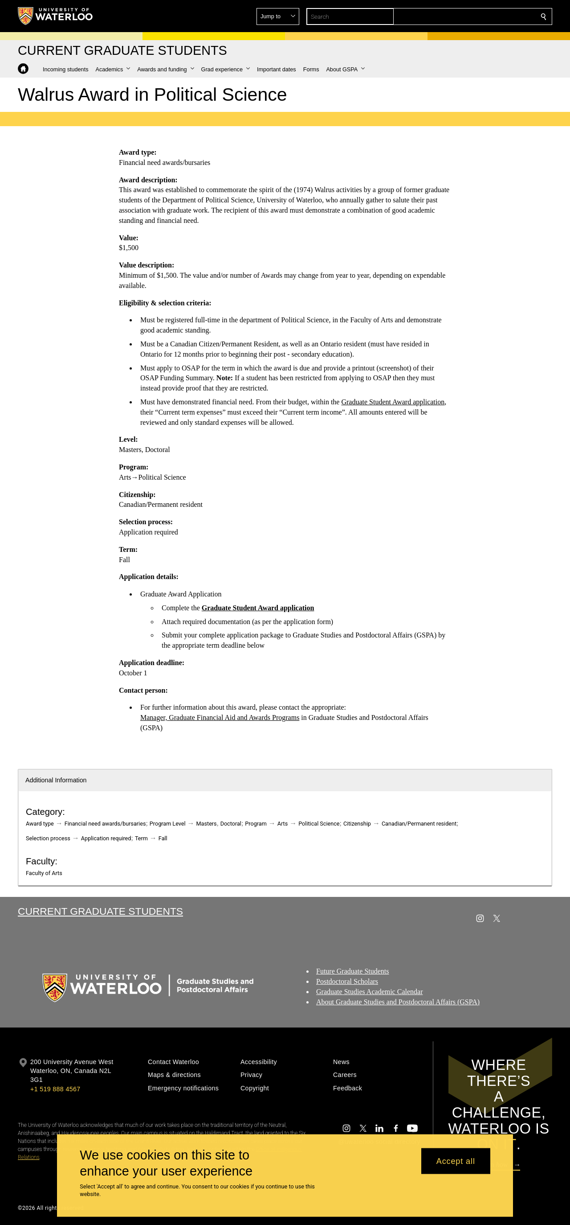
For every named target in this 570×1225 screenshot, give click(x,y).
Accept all (455, 1160)
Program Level (168, 823)
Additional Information (56, 780)
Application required (106, 838)
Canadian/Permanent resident (419, 823)
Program (255, 823)
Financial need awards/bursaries (105, 823)
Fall (163, 838)
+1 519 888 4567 (55, 1089)
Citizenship (357, 823)
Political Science (318, 823)
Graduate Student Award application (392, 402)
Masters (206, 823)
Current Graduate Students (100, 911)
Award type (40, 823)
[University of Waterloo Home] (56, 16)
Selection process (48, 838)
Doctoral (230, 823)
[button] (479, 16)
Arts (282, 823)
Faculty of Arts (44, 873)
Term (141, 838)
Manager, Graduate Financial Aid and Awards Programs (219, 717)
